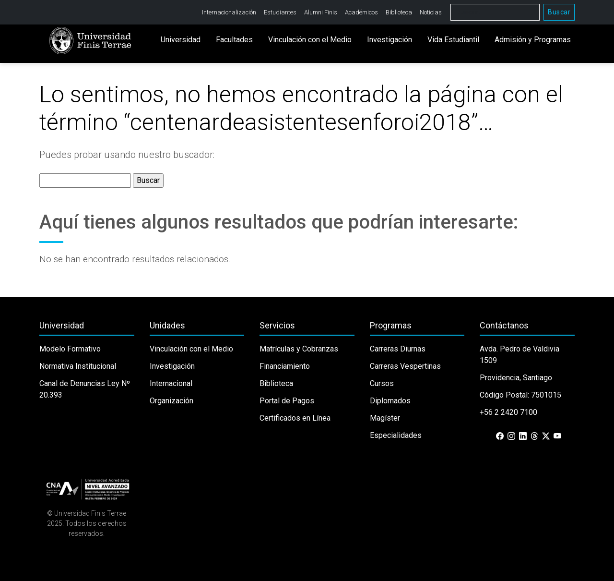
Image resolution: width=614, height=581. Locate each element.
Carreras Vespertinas (405, 366)
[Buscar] (495, 12)
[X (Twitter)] (546, 436)
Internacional (171, 383)
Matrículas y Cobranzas (299, 348)
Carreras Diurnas (397, 348)
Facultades (234, 39)
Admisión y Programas (533, 39)
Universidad (181, 39)
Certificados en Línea (295, 418)
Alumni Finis (320, 12)
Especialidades (396, 435)
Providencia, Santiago (516, 377)
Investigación (389, 39)
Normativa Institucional (77, 366)
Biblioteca (399, 12)
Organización (171, 400)
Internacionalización (229, 12)
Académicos (361, 12)
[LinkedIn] (523, 436)
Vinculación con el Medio (310, 39)
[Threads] (534, 436)
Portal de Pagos (287, 400)
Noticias (431, 12)
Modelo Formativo (70, 348)
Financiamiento (285, 366)
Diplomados (390, 400)
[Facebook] (500, 436)
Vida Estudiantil (453, 39)
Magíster (385, 418)
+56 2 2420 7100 (508, 412)
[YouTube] (557, 436)
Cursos (382, 383)
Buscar (559, 12)
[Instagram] (511, 436)
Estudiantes (280, 12)
